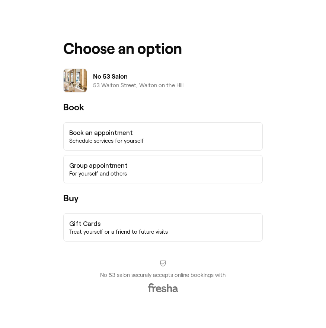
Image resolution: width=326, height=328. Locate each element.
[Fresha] (163, 287)
